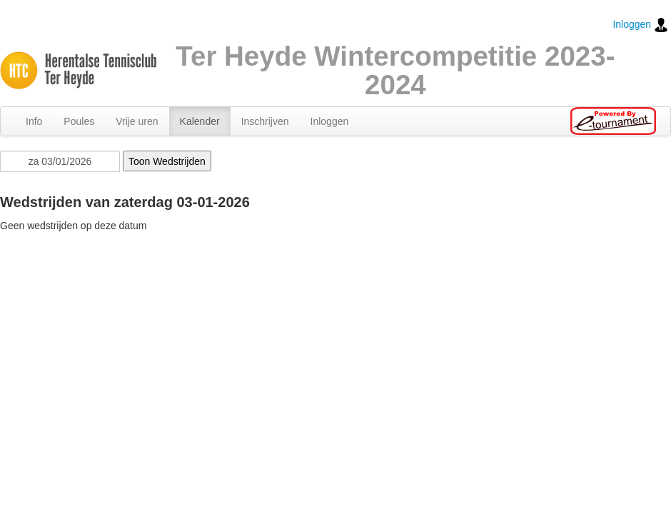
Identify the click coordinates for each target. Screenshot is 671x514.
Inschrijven (265, 121)
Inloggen (640, 25)
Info (34, 121)
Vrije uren (137, 121)
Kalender (200, 121)
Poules (79, 121)
